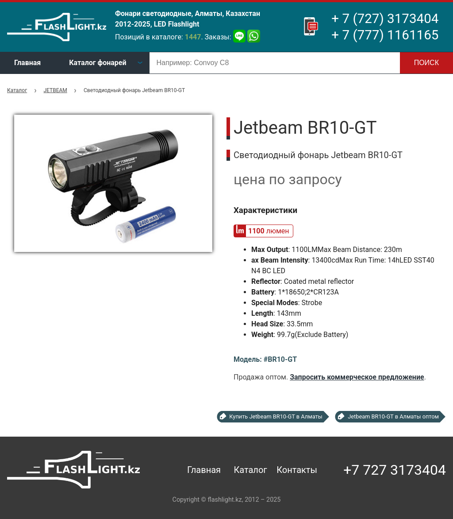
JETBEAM (55, 90)
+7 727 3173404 (394, 469)
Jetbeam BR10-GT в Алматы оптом (393, 416)
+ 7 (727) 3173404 (384, 18)
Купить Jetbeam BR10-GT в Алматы (275, 416)
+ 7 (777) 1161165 (384, 35)
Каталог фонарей (97, 62)
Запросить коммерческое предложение (357, 377)
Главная (27, 62)
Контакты (296, 470)
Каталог (17, 90)
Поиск (426, 62)
